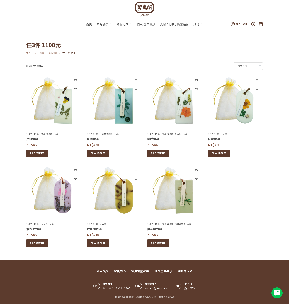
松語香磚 (93, 139)
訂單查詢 (102, 271)
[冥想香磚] (53, 102)
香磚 (56, 133)
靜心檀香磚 (154, 229)
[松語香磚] (114, 102)
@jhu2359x (190, 288)
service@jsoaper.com (157, 288)
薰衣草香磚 (33, 229)
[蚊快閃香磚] (114, 191)
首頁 (89, 24)
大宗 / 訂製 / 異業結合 (174, 24)
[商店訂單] (248, 66)
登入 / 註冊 (239, 24)
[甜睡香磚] (174, 102)
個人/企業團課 (146, 24)
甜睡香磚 (153, 139)
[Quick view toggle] (76, 89)
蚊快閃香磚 (94, 229)
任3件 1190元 (33, 133)
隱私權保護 (185, 271)
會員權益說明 (140, 271)
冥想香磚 (32, 139)
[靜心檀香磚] (174, 191)
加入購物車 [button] (37, 153)
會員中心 (120, 271)
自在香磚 (214, 139)
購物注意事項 (163, 271)
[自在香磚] (235, 102)
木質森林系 (107, 133)
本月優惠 (105, 24)
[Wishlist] (253, 24)
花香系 (44, 223)
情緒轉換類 (46, 133)
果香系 (178, 133)
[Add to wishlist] (76, 80)
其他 (198, 24)
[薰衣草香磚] (53, 191)
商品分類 (125, 24)
